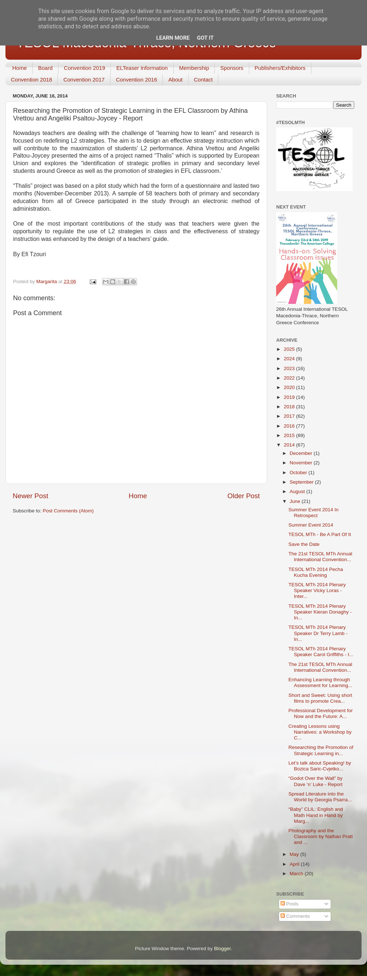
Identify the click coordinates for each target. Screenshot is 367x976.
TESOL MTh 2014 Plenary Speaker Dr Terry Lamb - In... (318, 633)
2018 (290, 406)
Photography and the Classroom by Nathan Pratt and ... (321, 836)
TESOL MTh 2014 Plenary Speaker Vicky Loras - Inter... (317, 590)
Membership (194, 68)
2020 (290, 387)
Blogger (222, 948)
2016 (290, 426)
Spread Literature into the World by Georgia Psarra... (320, 796)
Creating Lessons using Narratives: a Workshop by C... (320, 732)
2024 (290, 358)
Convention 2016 (136, 79)
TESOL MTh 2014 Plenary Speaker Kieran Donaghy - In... (320, 611)
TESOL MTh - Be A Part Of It (320, 534)
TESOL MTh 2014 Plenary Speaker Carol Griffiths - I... (321, 651)
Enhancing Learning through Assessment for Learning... (320, 682)
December (302, 453)
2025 (290, 349)
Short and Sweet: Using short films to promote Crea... (320, 698)
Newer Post (30, 496)
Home (19, 68)
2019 (290, 397)
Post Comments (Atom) (68, 510)
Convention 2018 (31, 79)
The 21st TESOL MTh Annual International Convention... (320, 556)
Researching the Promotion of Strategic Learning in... (321, 750)
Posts (290, 903)
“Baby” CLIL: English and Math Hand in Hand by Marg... (316, 815)
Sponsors (231, 68)
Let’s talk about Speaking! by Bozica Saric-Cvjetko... (320, 765)
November (302, 462)
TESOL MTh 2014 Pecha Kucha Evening (316, 572)
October (299, 472)
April (295, 864)
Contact (203, 79)
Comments (295, 916)
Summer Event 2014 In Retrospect (314, 512)
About (175, 79)
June (296, 501)
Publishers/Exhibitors (280, 68)
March (297, 873)
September (302, 482)
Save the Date (304, 544)
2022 (290, 378)
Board (45, 68)
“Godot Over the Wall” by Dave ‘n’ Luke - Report (316, 781)
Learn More (173, 38)
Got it (205, 38)
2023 (290, 368)
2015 (290, 435)
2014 (290, 445)
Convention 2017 (83, 79)
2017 (290, 416)
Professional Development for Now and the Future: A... (321, 713)
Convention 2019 (84, 68)
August (298, 491)
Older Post (243, 496)
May (295, 854)
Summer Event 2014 (311, 525)
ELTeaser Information (142, 68)
